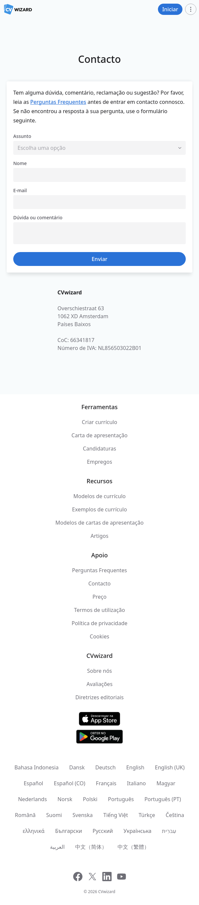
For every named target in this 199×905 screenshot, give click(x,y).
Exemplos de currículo (99, 509)
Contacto (99, 583)
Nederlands (32, 799)
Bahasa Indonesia (36, 767)
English (135, 767)
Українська (137, 831)
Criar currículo (99, 422)
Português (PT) (162, 799)
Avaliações (99, 684)
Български (68, 831)
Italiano (136, 783)
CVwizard (106, 891)
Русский (103, 831)
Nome (20, 163)
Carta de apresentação (99, 435)
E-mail (20, 190)
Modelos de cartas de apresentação (99, 522)
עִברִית (169, 831)
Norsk (65, 799)
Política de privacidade (99, 623)
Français (106, 783)
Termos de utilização (99, 610)
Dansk (77, 767)
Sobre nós (99, 670)
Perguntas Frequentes (58, 102)
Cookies (99, 636)
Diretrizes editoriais (99, 697)
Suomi (54, 815)
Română (25, 815)
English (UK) (170, 767)
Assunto (22, 136)
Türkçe (146, 815)
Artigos (100, 535)
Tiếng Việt (115, 815)
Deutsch (105, 767)
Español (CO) (69, 783)
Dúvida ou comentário (38, 217)
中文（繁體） (133, 846)
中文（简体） (91, 846)
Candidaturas (99, 448)
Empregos (99, 461)
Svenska (83, 815)
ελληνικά (34, 831)
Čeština (175, 815)
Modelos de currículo (99, 496)
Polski (90, 799)
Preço (99, 596)
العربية (57, 846)
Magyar (166, 783)
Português (121, 799)
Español (33, 783)
